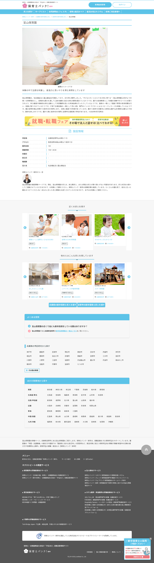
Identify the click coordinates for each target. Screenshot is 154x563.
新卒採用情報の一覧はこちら (66, 331)
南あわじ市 (120, 360)
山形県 (92, 395)
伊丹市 (118, 352)
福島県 (66, 395)
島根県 (75, 416)
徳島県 (109, 416)
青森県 (75, 395)
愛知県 (49, 411)
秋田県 (100, 395)
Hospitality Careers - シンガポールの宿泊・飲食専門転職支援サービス (108, 502)
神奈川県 (59, 390)
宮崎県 (93, 422)
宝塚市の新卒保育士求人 (60, 17)
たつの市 (80, 364)
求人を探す (28, 12)
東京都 (49, 390)
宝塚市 (92, 356)
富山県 (75, 400)
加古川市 (55, 356)
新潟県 (49, 400)
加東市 (67, 364)
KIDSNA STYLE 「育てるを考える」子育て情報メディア (40, 497)
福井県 (92, 400)
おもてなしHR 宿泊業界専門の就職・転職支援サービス (103, 497)
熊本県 (58, 422)
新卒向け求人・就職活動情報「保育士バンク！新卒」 (40, 459)
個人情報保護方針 (102, 552)
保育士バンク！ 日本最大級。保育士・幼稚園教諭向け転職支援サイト (45, 475)
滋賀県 (75, 406)
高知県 (117, 416)
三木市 (105, 356)
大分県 (85, 422)
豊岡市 (41, 356)
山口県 (66, 416)
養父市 (92, 360)
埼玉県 (68, 390)
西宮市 (79, 352)
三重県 (75, 411)
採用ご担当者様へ (113, 12)
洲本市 (92, 352)
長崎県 (76, 422)
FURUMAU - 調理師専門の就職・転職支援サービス (101, 500)
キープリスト (40, 12)
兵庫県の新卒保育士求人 (43, 17)
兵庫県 (58, 406)
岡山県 (58, 416)
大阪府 (49, 406)
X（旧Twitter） (89, 459)
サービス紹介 (66, 459)
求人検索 (77, 459)
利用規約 (90, 552)
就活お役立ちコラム (95, 12)
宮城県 (58, 395)
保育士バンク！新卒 (28, 17)
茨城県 (85, 390)
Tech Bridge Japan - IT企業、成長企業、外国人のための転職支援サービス (47, 524)
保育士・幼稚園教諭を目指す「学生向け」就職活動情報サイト (46, 546)
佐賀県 (102, 422)
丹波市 (105, 360)
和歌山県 (93, 406)
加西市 (67, 360)
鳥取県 (83, 416)
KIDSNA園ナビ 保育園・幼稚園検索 (34, 502)
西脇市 (79, 356)
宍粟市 (54, 364)
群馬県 (102, 390)
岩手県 (83, 395)
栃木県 (93, 390)
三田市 (54, 360)
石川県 (66, 400)
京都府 (66, 406)
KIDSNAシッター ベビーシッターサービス (36, 500)
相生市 (29, 356)
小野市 (41, 360)
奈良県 (83, 406)
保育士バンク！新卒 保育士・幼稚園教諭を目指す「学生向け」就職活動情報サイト (50, 478)
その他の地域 (33, 370)
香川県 (100, 416)
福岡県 (49, 422)
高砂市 (118, 356)
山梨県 (83, 400)
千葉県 (76, 390)
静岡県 (58, 411)
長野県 (58, 400)
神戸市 (29, 352)
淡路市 (41, 364)
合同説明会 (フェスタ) (58, 12)
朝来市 (29, 364)
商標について (116, 552)
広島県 (49, 416)
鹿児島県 (67, 422)
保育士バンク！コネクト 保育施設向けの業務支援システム (104, 475)
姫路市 (41, 352)
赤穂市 (67, 356)
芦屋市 (105, 352)
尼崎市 (54, 352)
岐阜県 (66, 411)
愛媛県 (92, 416)
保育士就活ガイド (77, 12)
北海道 (49, 395)
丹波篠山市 (81, 360)
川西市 (29, 360)
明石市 (67, 352)
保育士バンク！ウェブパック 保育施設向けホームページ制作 (105, 480)
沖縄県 (110, 422)
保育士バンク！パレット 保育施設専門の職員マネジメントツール (107, 478)
